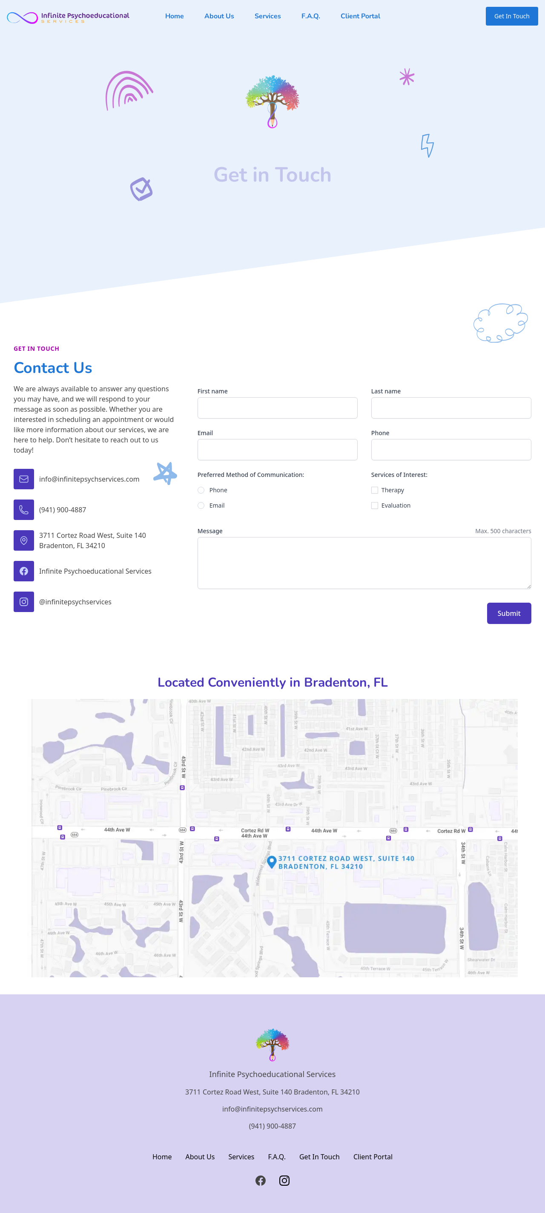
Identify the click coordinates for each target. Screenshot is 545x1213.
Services (268, 16)
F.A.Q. (310, 16)
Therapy (393, 490)
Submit (509, 613)
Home (174, 16)
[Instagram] (284, 1180)
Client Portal (360, 16)
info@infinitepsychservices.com (272, 1109)
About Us (219, 16)
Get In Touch (512, 16)
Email (205, 433)
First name (213, 391)
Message (210, 531)
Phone (380, 433)
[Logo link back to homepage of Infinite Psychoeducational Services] (68, 16)
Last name (386, 391)
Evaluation (396, 505)
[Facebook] (260, 1180)
